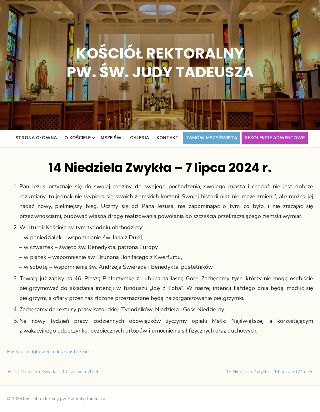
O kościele (77, 138)
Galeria (139, 138)
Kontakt (168, 138)
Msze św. (111, 138)
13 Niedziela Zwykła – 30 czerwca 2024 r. (57, 372)
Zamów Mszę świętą (211, 138)
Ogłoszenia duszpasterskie (59, 351)
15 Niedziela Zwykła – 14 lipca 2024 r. (266, 372)
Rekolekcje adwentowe (275, 138)
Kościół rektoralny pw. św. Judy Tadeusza (160, 63)
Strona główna (36, 138)
